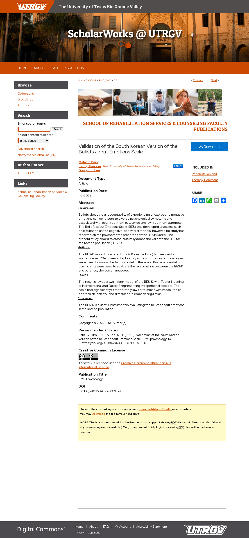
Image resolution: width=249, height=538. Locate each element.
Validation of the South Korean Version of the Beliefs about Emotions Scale (128, 149)
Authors (23, 105)
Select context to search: (36, 135)
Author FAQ (26, 173)
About (93, 527)
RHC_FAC (105, 80)
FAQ (106, 527)
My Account (123, 527)
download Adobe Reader (155, 409)
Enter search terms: (32, 123)
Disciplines (25, 99)
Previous (198, 80)
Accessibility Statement (151, 527)
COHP (92, 80)
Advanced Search (31, 149)
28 (115, 80)
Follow (177, 165)
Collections (26, 93)
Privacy (79, 532)
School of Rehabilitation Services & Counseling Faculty (42, 194)
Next (214, 80)
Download (209, 147)
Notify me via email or (36, 155)
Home (81, 80)
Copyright (94, 532)
